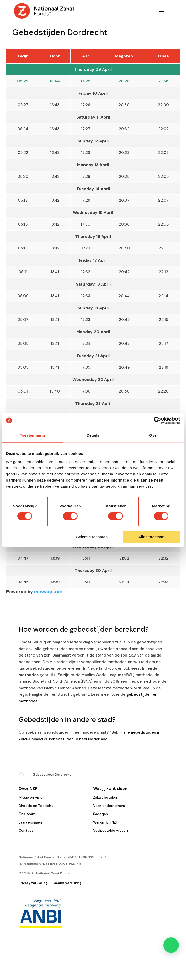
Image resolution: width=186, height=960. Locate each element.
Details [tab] (93, 435)
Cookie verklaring (68, 883)
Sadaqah (100, 813)
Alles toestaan (151, 536)
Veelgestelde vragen (110, 830)
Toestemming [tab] (32, 435)
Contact (26, 830)
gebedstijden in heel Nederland (78, 739)
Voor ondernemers (109, 805)
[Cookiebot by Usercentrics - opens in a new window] (157, 420)
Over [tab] (153, 435)
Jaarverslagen (30, 822)
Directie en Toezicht (36, 805)
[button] (171, 945)
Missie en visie (31, 797)
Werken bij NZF (105, 822)
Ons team (27, 813)
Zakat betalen (105, 797)
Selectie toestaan (92, 536)
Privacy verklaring (33, 883)
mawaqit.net (48, 592)
